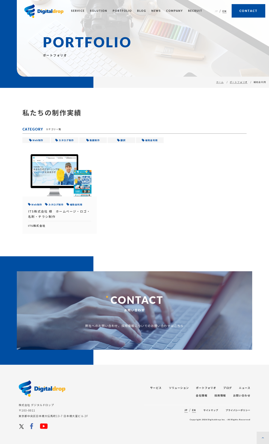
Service (78, 10)
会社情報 (201, 395)
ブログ (227, 388)
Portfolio (122, 10)
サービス (156, 388)
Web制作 (38, 140)
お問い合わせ (241, 395)
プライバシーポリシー (238, 410)
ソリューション (179, 388)
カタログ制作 (66, 140)
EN (224, 11)
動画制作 (95, 140)
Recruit (195, 10)
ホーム (220, 82)
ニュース (244, 388)
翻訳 (123, 140)
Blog (141, 10)
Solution (98, 10)
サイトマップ (210, 410)
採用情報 (220, 395)
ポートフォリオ (239, 82)
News (156, 10)
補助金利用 (151, 140)
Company (174, 10)
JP (216, 11)
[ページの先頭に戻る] (263, 438)
